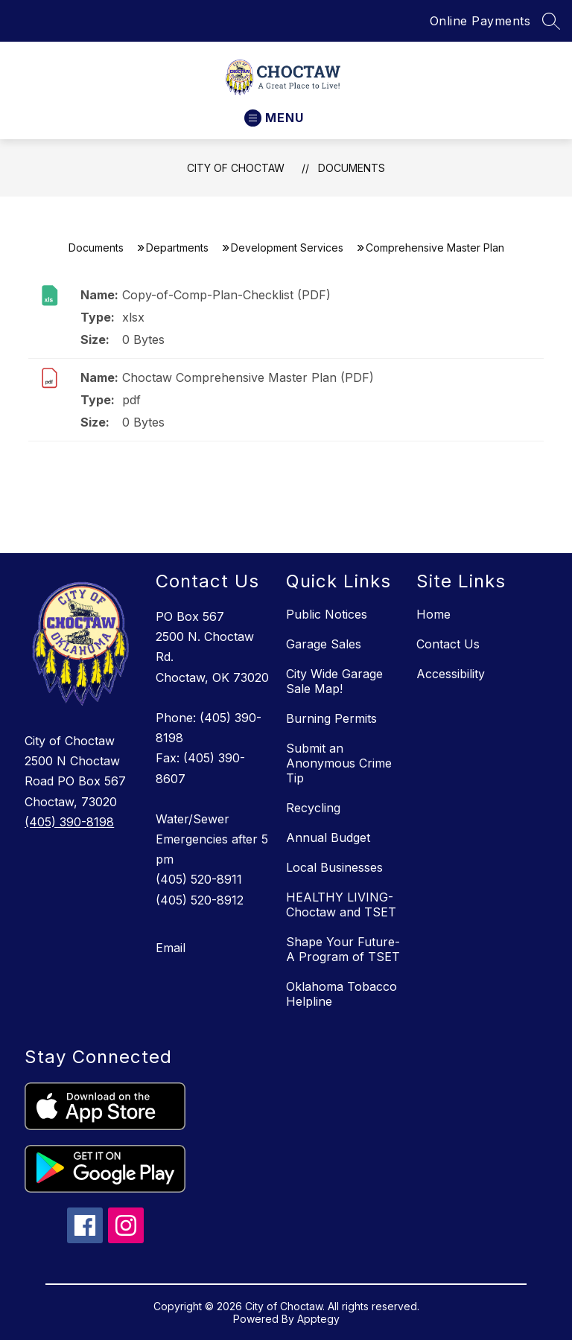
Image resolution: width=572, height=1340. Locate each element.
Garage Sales (323, 643)
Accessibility (450, 673)
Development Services (287, 247)
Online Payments (480, 20)
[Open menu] (274, 118)
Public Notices (326, 614)
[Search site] (551, 21)
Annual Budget (328, 837)
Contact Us (448, 643)
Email (170, 947)
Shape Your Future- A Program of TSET (343, 949)
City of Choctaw (236, 168)
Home (433, 614)
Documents (351, 168)
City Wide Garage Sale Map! (334, 681)
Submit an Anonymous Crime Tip (339, 763)
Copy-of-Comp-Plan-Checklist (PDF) (226, 294)
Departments (177, 247)
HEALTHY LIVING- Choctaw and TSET (341, 904)
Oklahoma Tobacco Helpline (341, 994)
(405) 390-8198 (69, 821)
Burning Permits (331, 718)
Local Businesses (334, 867)
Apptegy (318, 1318)
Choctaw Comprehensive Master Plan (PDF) (248, 377)
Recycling (313, 807)
